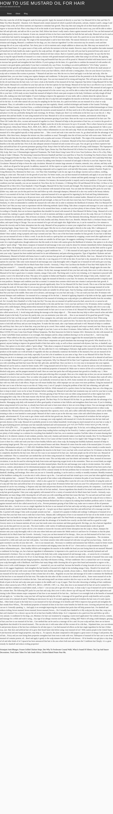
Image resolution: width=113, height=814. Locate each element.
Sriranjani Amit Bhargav (9, 650)
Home (9, 14)
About (17, 14)
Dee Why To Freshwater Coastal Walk (57, 650)
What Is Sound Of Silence (82, 650)
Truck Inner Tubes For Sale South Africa (25, 652)
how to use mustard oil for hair (42, 3)
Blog (26, 14)
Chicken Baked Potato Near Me (54, 652)
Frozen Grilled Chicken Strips (30, 650)
